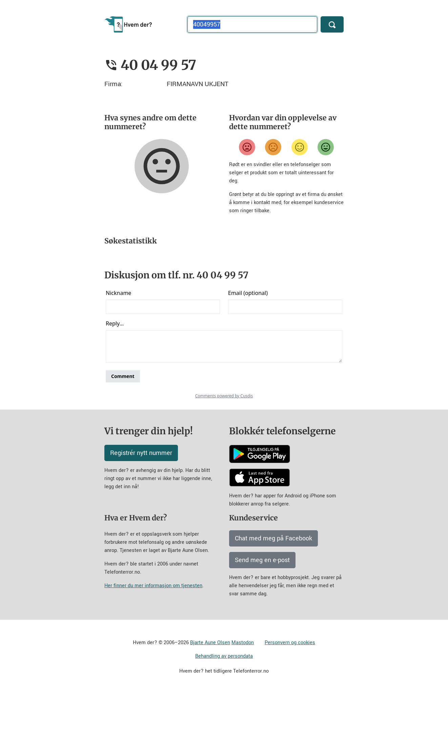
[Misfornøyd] (273, 147)
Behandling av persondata (224, 715)
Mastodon (242, 702)
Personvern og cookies (290, 702)
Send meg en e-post (262, 619)
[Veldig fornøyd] (326, 147)
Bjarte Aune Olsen (210, 702)
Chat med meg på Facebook (273, 598)
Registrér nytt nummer (141, 512)
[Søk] (332, 24)
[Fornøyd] (299, 147)
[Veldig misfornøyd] (247, 147)
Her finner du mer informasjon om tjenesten (153, 645)
